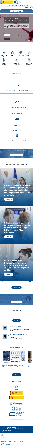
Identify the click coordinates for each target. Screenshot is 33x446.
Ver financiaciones (16, 302)
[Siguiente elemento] (31, 361)
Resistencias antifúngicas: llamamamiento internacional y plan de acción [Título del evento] (15, 20)
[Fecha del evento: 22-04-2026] (5, 336)
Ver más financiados (16, 287)
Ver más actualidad (16, 374)
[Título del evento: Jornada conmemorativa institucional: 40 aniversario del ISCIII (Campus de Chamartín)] (18, 335)
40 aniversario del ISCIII (16, 11)
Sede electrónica (14, 437)
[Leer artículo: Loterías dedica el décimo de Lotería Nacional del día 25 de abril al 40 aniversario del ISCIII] (13, 360)
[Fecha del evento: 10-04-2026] (5, 328)
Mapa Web (10, 441)
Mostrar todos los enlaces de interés (16, 418)
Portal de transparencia (5, 438)
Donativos (21, 441)
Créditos (15, 441)
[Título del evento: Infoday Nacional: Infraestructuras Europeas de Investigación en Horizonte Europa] (18, 326)
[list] (16, 28)
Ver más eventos (16, 320)
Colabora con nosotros (16, 154)
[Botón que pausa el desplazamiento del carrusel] (29, 41)
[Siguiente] (9, 39)
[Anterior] (5, 39)
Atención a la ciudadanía (5, 437)
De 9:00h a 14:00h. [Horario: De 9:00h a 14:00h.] (12, 337)
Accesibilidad (3, 441)
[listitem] (16, 28)
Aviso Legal (13, 438)
